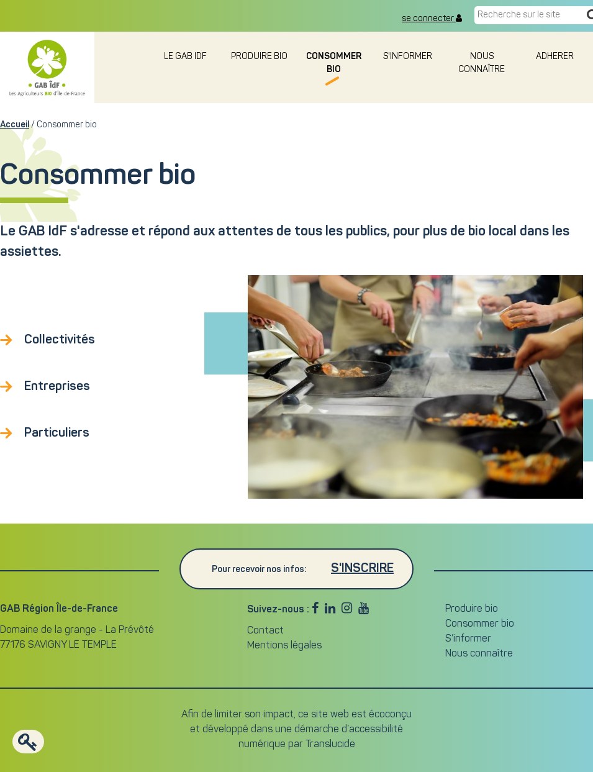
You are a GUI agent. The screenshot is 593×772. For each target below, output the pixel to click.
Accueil (14, 124)
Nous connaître (479, 654)
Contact (265, 631)
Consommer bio (479, 624)
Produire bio (259, 56)
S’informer (468, 639)
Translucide (330, 745)
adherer (556, 56)
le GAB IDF (185, 56)
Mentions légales (284, 646)
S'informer (407, 56)
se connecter (432, 19)
